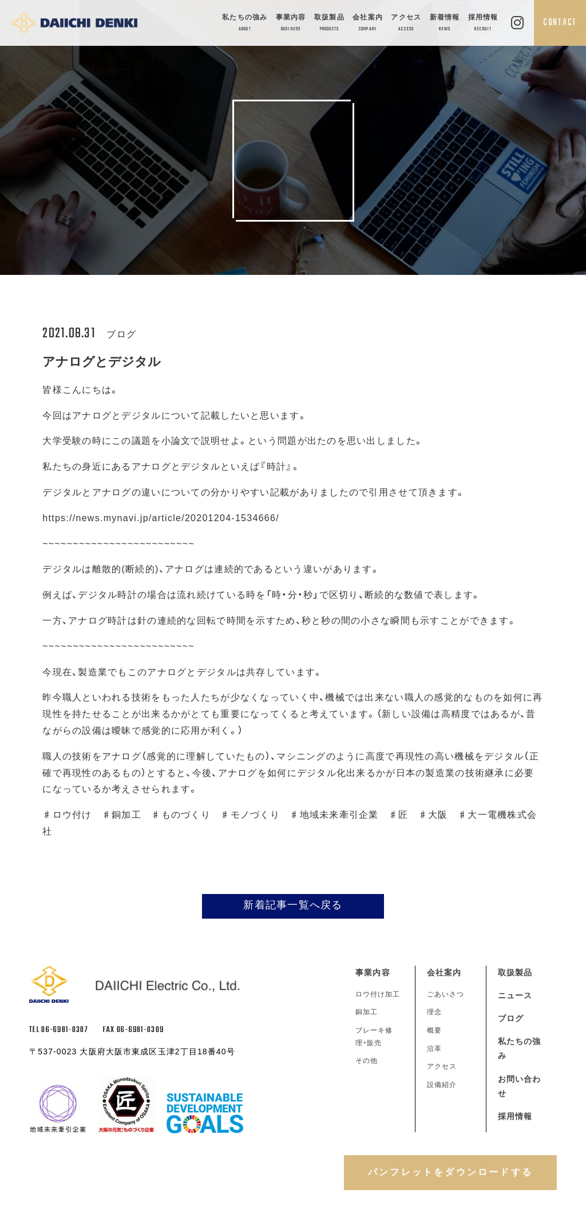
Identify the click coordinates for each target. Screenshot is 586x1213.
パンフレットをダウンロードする (450, 1172)
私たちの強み (244, 23)
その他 (366, 1061)
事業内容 (291, 23)
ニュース (515, 995)
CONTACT (560, 22)
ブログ (511, 1018)
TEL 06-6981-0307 (58, 1030)
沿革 (434, 1049)
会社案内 (368, 23)
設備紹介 (442, 1085)
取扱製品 (329, 23)
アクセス (406, 23)
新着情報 (445, 23)
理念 (434, 1012)
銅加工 (366, 1012)
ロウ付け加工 (377, 994)
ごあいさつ (445, 994)
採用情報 (483, 23)
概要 (434, 1030)
